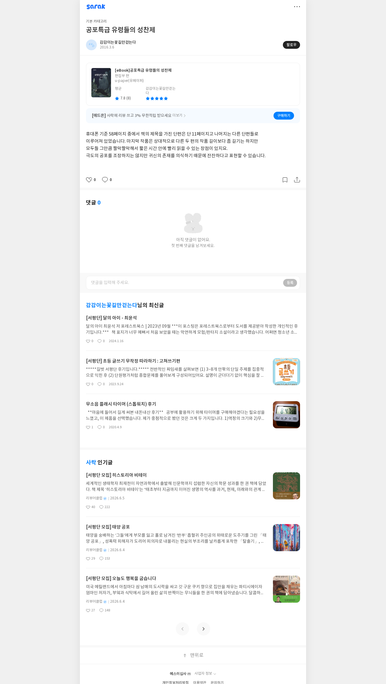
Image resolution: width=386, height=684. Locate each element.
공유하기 (297, 180)
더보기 (297, 7)
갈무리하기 (285, 180)
